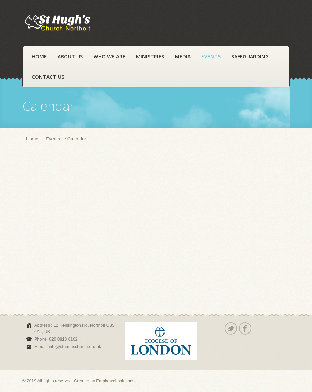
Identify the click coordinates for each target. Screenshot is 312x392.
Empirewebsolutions (115, 380)
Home (39, 56)
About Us (70, 56)
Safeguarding (250, 56)
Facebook (245, 328)
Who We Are (109, 56)
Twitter (230, 328)
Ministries (150, 56)
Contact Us (48, 76)
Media (183, 56)
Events (211, 56)
